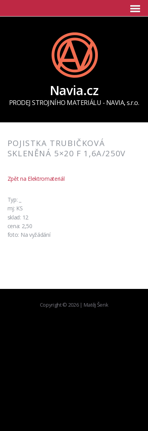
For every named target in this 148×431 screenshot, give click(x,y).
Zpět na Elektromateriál (36, 178)
